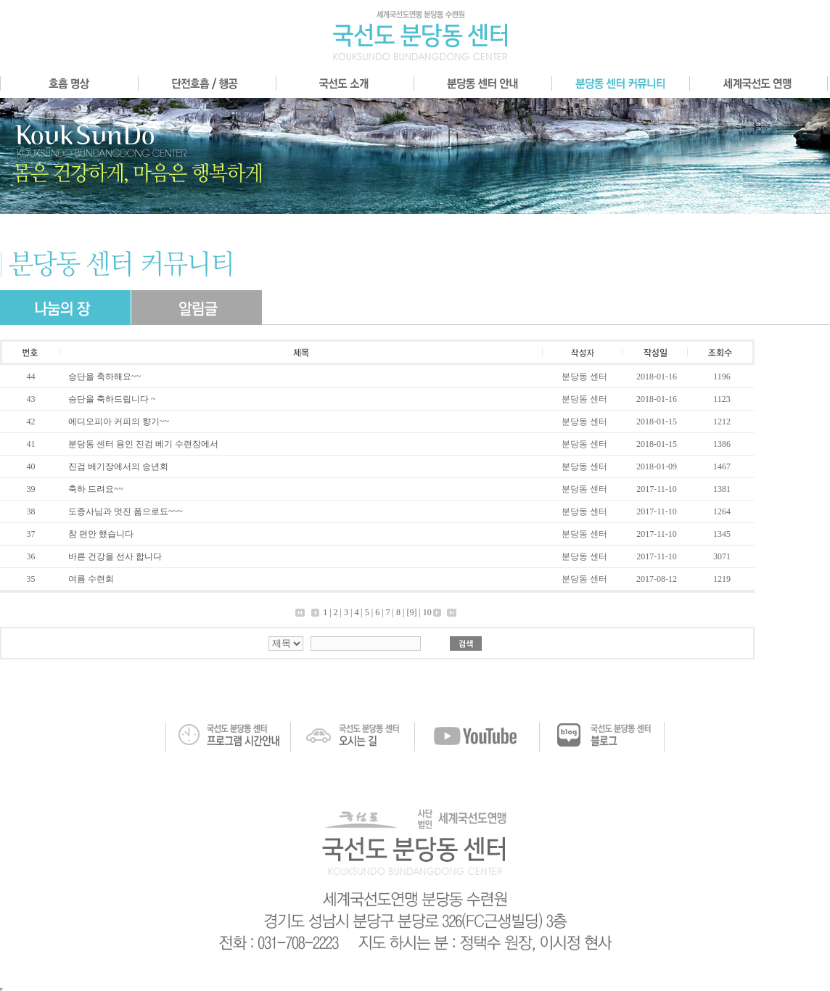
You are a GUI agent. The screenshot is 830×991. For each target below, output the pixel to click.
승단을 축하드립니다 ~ (112, 399)
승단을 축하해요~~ (104, 376)
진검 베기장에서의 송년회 (118, 466)
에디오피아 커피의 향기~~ (118, 421)
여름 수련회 (91, 579)
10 (427, 612)
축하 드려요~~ (95, 489)
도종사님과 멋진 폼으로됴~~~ (125, 511)
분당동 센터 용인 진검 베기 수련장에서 (143, 444)
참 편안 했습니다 (100, 534)
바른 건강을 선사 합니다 (115, 556)
